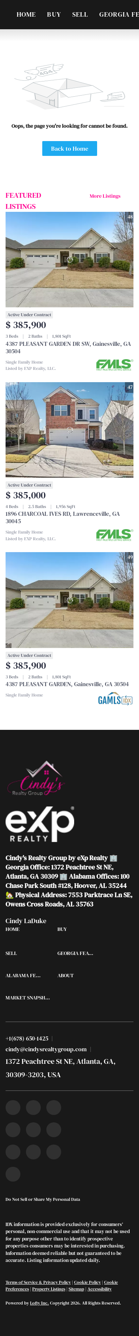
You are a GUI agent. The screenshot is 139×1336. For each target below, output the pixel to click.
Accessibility (99, 1289)
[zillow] (13, 1129)
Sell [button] (80, 14)
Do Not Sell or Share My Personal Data (43, 1199)
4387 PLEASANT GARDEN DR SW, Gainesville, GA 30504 (68, 347)
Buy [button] (54, 14)
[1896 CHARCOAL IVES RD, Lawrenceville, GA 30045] (69, 430)
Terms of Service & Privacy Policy (38, 1282)
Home (26, 14)
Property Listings (48, 1289)
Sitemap (76, 1289)
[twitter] (53, 1107)
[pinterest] (53, 1152)
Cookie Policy (87, 1282)
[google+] (13, 1174)
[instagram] (33, 1129)
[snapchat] (33, 1152)
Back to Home (69, 148)
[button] (14, 931)
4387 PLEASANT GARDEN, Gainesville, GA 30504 (67, 684)
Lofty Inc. (39, 1303)
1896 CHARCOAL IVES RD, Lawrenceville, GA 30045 (63, 517)
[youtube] (53, 1129)
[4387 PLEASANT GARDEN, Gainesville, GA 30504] (69, 600)
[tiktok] (13, 1152)
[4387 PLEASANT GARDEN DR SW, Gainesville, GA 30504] (69, 260)
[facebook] (13, 1107)
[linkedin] (33, 1107)
